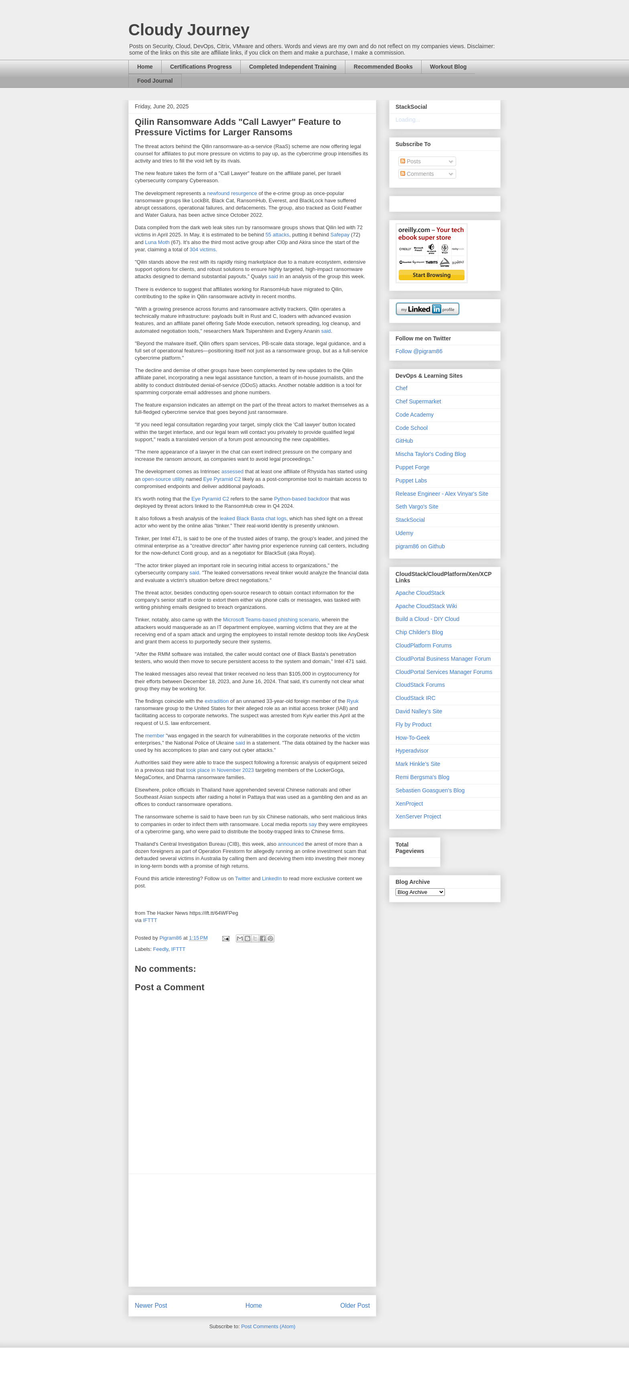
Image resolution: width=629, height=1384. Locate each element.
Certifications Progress (201, 66)
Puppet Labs (411, 480)
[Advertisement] (252, 1230)
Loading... (408, 119)
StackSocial (410, 520)
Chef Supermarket (418, 401)
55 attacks (277, 235)
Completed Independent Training (293, 66)
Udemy (404, 533)
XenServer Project (418, 816)
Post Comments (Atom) (268, 1326)
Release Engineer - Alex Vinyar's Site (442, 494)
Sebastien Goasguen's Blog (430, 790)
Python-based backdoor (301, 499)
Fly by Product (413, 724)
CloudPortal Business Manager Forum (443, 658)
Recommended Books (383, 66)
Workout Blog (448, 66)
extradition (217, 701)
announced (291, 844)
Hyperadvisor (412, 750)
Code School (412, 428)
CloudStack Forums (420, 685)
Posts (410, 161)
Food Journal (155, 80)
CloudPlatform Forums (424, 645)
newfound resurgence (232, 193)
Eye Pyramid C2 (222, 479)
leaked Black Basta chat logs (253, 518)
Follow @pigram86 (419, 351)
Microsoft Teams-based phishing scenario (271, 620)
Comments (417, 174)
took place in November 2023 (220, 770)
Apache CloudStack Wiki (426, 606)
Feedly (160, 949)
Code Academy (415, 414)
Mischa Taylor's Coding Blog (431, 454)
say (313, 824)
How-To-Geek (413, 738)
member (154, 736)
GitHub (404, 441)
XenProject (409, 803)
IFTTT (150, 920)
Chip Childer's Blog (419, 632)
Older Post (355, 1305)
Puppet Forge (413, 467)
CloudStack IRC (416, 698)
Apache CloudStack (420, 593)
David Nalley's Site (419, 711)
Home (145, 66)
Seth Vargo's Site (417, 506)
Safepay (340, 235)
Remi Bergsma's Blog (422, 777)
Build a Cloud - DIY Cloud (427, 619)
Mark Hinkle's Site (418, 764)
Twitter (242, 878)
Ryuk (353, 701)
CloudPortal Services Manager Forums (444, 672)
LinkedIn (272, 878)
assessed (232, 471)
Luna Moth (157, 242)
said (273, 276)
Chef (402, 388)
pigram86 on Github (420, 546)
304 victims (203, 249)
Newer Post (151, 1305)
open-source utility (163, 479)
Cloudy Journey (189, 30)
